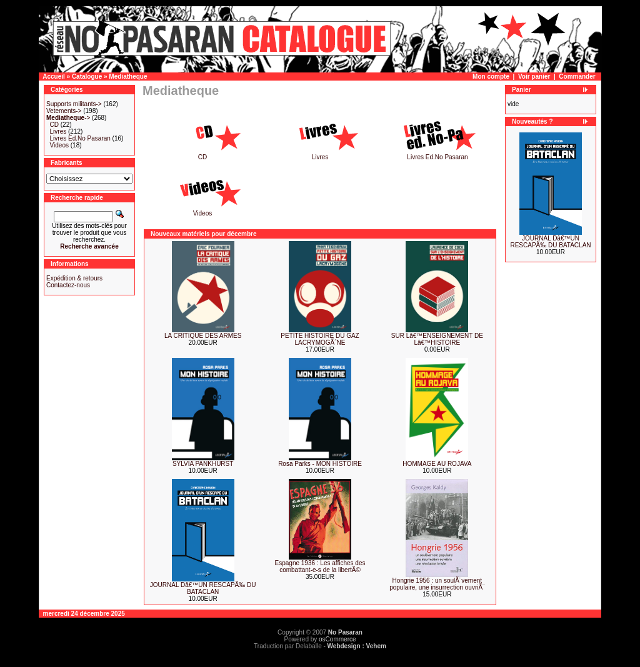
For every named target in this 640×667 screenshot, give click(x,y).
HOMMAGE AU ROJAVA (436, 463)
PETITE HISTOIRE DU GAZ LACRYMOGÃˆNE (320, 339)
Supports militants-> (74, 104)
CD (54, 124)
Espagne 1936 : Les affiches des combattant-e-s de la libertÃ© (320, 566)
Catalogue (87, 76)
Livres (58, 131)
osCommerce (337, 639)
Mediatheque (128, 76)
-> (68, 117)
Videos (59, 145)
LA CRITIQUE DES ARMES (202, 335)
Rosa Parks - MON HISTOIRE (320, 463)
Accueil (53, 76)
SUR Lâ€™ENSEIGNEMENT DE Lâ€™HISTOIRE (437, 339)
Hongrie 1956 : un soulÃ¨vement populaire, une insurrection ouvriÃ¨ (436, 584)
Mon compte (490, 76)
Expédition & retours (74, 278)
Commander (577, 76)
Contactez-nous (68, 285)
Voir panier (534, 76)
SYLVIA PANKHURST (202, 463)
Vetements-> (63, 110)
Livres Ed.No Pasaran (80, 138)
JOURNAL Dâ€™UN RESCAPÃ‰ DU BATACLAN (203, 588)
